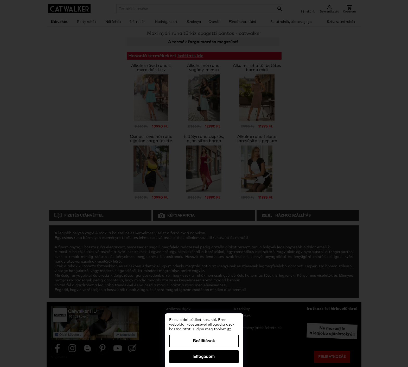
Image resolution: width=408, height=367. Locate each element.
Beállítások (204, 341)
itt (229, 329)
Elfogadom (204, 356)
